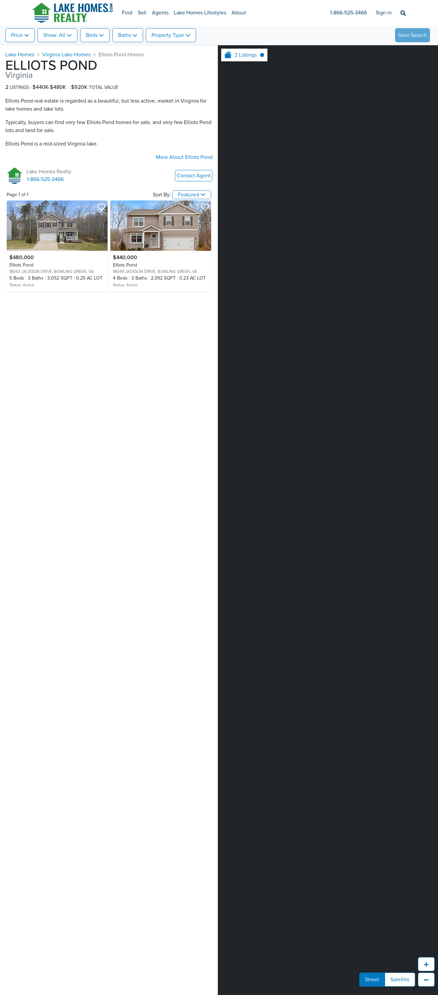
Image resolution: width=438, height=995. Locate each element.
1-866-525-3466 (348, 12)
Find (127, 12)
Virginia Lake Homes (66, 54)
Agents (160, 12)
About (239, 12)
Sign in (384, 12)
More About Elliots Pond (184, 157)
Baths (124, 35)
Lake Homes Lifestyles (200, 12)
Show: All (54, 35)
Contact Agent (194, 175)
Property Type (167, 35)
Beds (92, 35)
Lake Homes (19, 54)
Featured (188, 194)
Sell (142, 12)
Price (17, 35)
